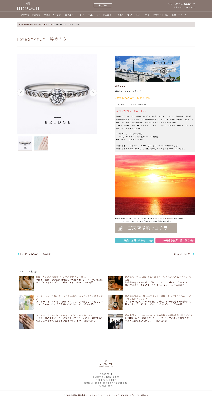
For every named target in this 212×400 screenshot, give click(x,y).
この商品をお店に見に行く (175, 240)
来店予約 (102, 5)
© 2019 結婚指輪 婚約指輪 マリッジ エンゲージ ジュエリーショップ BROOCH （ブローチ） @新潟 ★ (106, 395)
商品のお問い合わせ (134, 240)
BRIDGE (120, 86)
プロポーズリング (52, 15)
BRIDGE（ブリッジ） (164, 218)
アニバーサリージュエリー (101, 15)
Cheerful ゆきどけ (183, 254)
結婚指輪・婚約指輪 (30, 15)
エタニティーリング (74, 15)
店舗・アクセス (179, 15)
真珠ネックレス (125, 15)
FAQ (147, 15)
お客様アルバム (160, 15)
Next (93, 92)
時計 (138, 15)
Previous (21, 92)
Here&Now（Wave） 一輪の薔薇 (35, 254)
